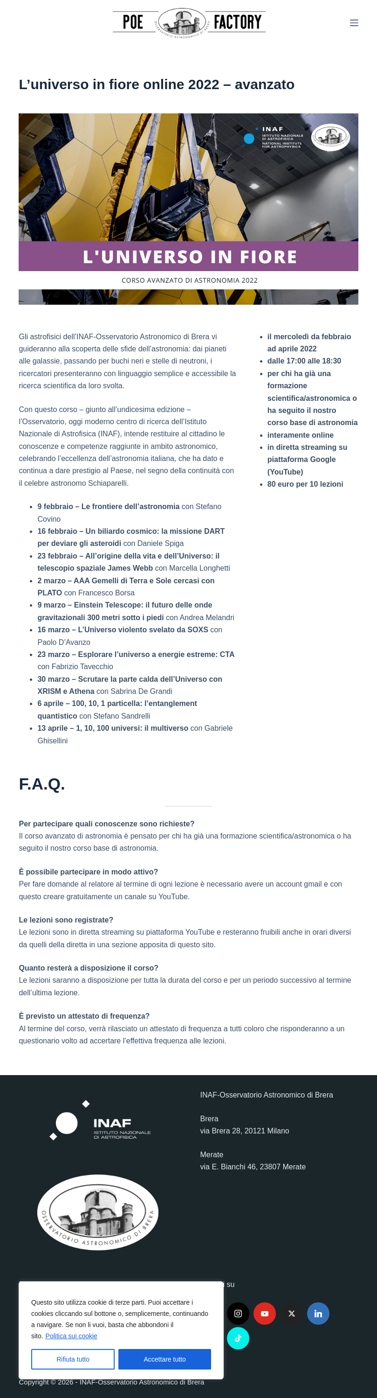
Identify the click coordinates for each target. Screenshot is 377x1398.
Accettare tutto (165, 1359)
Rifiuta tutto (72, 1359)
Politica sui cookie (71, 1336)
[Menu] (354, 23)
